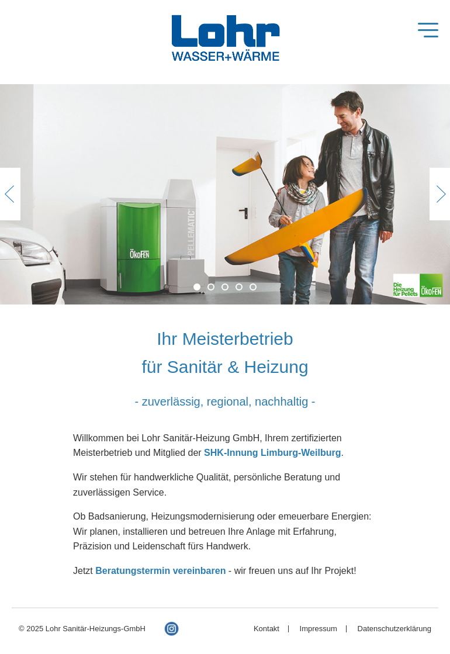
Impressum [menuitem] (318, 628)
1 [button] (196, 286)
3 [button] (225, 286)
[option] (225, 194)
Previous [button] (10, 194)
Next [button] (440, 194)
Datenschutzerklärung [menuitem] (394, 628)
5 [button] (253, 286)
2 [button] (210, 286)
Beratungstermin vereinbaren (160, 571)
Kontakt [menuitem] (266, 628)
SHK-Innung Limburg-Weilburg (272, 453)
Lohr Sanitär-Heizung (225, 40)
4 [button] (239, 286)
